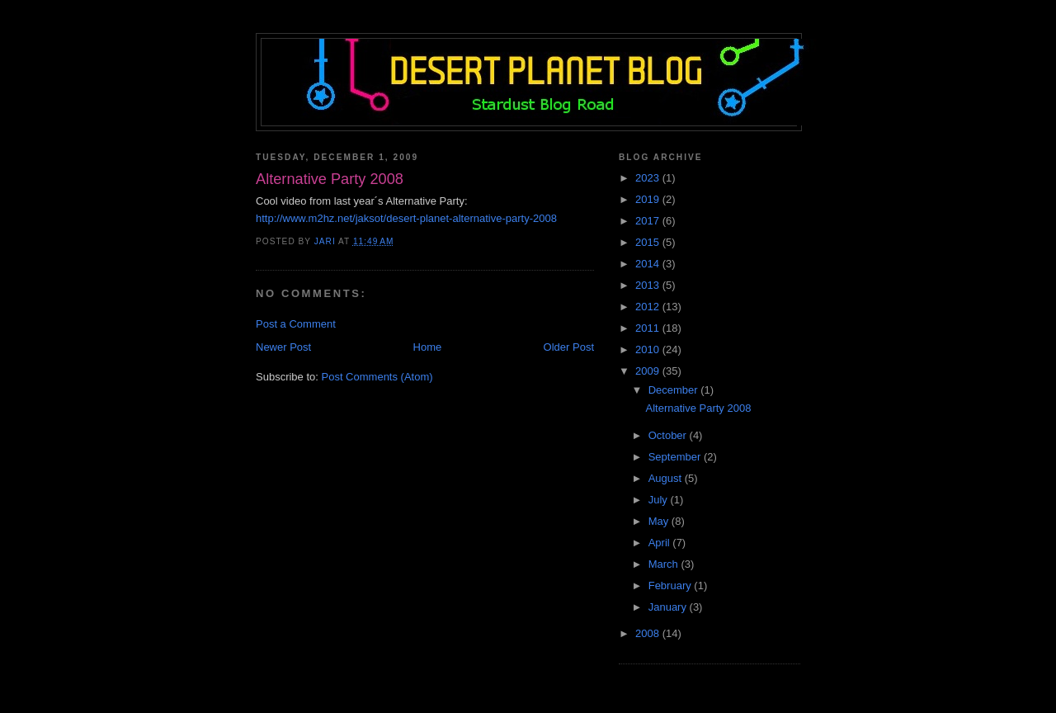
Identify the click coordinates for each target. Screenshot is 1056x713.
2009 (648, 371)
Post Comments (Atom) (377, 377)
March (664, 564)
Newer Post (283, 347)
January (669, 607)
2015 (648, 242)
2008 (648, 633)
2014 (648, 263)
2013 (648, 285)
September (676, 457)
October (669, 435)
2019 (648, 199)
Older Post (569, 347)
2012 (648, 306)
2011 (648, 328)
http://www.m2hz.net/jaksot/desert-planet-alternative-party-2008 (406, 218)
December (674, 390)
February (671, 585)
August (666, 478)
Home (427, 347)
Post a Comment (296, 324)
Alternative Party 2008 (698, 408)
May (660, 521)
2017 (648, 221)
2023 (648, 178)
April (660, 542)
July (659, 499)
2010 (648, 349)
